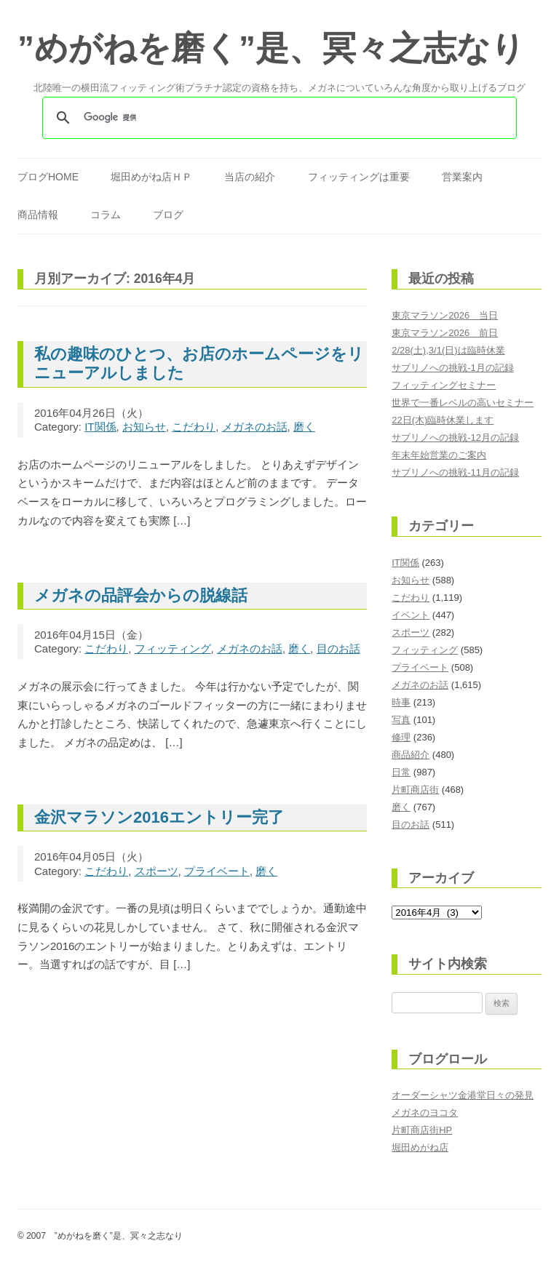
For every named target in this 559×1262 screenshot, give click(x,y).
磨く (304, 426)
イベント (410, 615)
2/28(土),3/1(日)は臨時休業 (448, 350)
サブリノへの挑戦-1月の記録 (453, 367)
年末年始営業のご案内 (439, 455)
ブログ (168, 214)
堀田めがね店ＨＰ (151, 177)
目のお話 (338, 648)
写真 (401, 719)
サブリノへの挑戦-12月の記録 (455, 437)
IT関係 (100, 426)
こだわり (193, 426)
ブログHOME (48, 177)
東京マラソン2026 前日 (445, 332)
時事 (401, 702)
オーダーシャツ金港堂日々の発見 (463, 1095)
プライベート (217, 871)
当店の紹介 (249, 177)
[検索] (277, 118)
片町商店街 (415, 789)
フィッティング (173, 648)
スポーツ (156, 871)
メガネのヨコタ (425, 1112)
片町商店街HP (422, 1130)
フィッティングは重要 (359, 177)
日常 (401, 772)
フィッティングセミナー (444, 385)
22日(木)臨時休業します (442, 420)
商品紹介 (410, 754)
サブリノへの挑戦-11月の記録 (455, 472)
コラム (105, 214)
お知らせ (144, 426)
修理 (401, 737)
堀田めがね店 (420, 1147)
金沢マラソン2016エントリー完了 (159, 817)
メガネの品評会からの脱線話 (140, 595)
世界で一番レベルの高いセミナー (463, 402)
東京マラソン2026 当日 (445, 315)
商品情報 (37, 214)
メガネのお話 (255, 426)
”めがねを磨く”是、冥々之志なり (271, 48)
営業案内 (462, 177)
